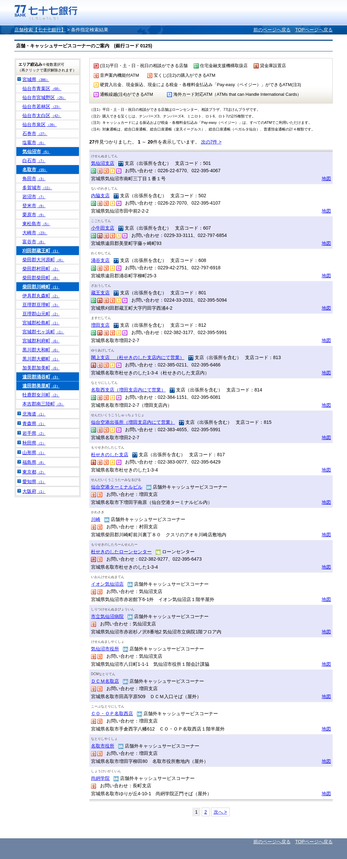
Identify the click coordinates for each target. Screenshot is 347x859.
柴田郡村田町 (41, 268)
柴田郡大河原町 (43, 259)
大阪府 (34, 491)
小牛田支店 (102, 228)
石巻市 (34, 133)
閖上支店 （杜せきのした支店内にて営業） (137, 357)
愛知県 (34, 481)
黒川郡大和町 (41, 349)
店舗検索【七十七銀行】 (40, 29)
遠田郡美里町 (41, 385)
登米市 (34, 205)
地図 (326, 178)
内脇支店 (100, 195)
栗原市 (34, 214)
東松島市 (36, 223)
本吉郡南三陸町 (43, 403)
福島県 (34, 462)
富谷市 (34, 241)
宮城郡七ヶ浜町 (43, 331)
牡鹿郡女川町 (41, 394)
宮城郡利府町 (41, 340)
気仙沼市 (36, 151)
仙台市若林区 (41, 106)
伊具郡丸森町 (41, 295)
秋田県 (34, 443)
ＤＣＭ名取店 (105, 681)
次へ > (220, 812)
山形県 (34, 452)
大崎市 (34, 232)
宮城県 (35, 79)
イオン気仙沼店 (107, 584)
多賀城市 (37, 187)
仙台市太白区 (41, 115)
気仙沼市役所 (105, 648)
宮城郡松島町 (41, 322)
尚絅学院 (100, 778)
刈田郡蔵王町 (41, 250)
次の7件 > (211, 142)
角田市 (34, 178)
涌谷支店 (100, 260)
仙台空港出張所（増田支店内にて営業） (133, 422)
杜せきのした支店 (109, 454)
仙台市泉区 (39, 124)
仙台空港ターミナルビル (116, 487)
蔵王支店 (100, 292)
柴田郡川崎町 (41, 286)
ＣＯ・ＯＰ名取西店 (112, 713)
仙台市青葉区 (41, 88)
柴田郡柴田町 (41, 277)
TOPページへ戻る (314, 29)
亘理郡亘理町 (41, 304)
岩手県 (34, 433)
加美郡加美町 (41, 367)
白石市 (34, 160)
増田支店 (100, 325)
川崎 (95, 519)
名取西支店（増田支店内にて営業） (128, 389)
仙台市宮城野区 (44, 97)
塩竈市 (34, 142)
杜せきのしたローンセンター (121, 551)
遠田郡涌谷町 (41, 376)
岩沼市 (34, 196)
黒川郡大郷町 (41, 358)
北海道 (34, 413)
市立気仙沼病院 (107, 616)
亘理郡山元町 (41, 313)
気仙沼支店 (102, 163)
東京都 (34, 472)
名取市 (34, 169)
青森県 (34, 423)
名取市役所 (102, 746)
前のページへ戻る (272, 29)
